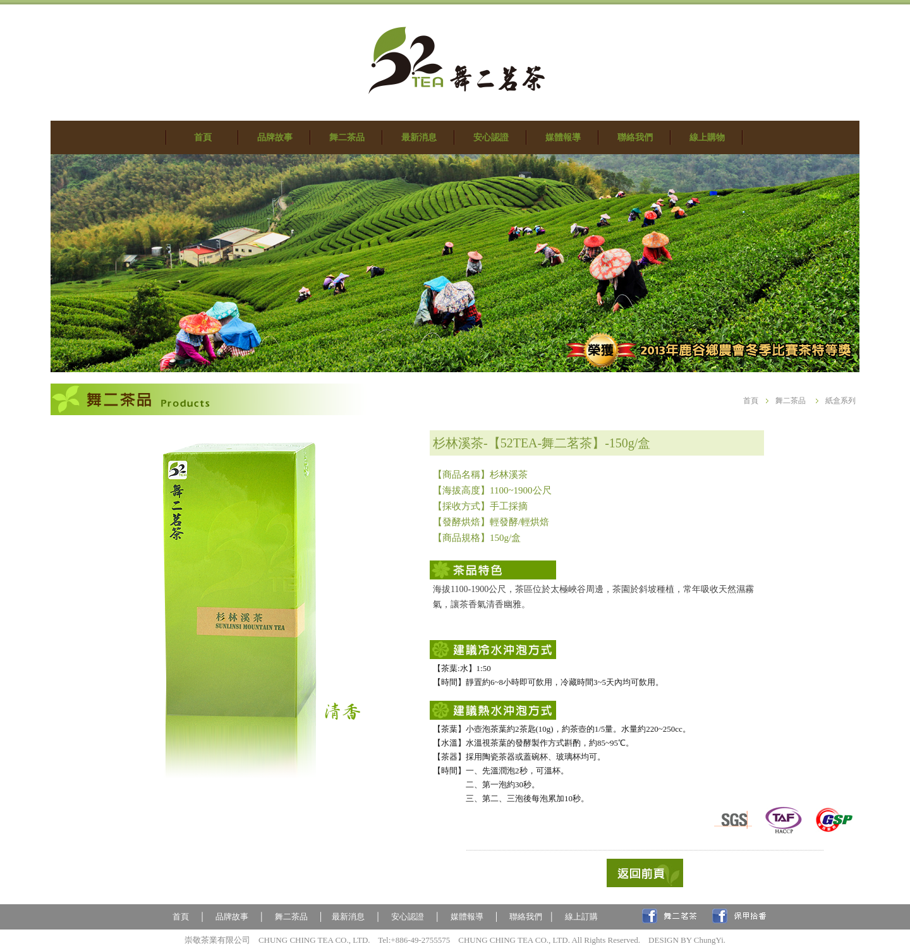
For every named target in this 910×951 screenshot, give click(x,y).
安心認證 (407, 916)
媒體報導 (469, 916)
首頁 (750, 400)
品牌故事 (231, 916)
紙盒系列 (840, 400)
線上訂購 (581, 916)
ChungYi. (709, 940)
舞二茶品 (790, 400)
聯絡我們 (525, 916)
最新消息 (348, 916)
